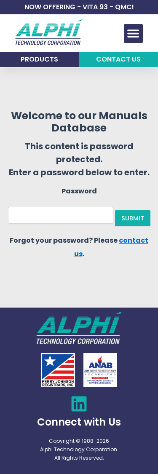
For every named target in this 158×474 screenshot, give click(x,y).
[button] (133, 33)
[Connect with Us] (79, 403)
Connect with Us (79, 422)
